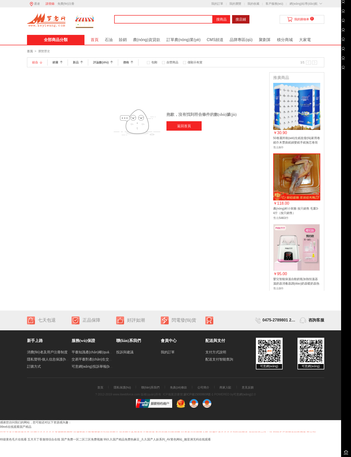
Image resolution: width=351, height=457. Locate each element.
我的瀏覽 (235, 3)
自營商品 (172, 62)
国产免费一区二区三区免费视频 (82, 439)
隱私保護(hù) (122, 387)
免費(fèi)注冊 (66, 3)
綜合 (37, 62)
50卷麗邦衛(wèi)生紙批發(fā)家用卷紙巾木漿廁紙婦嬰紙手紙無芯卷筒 (296, 140)
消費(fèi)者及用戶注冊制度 (47, 352)
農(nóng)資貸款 (146, 40)
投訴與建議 (125, 352)
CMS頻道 (215, 40)
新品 (78, 62)
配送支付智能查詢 (219, 359)
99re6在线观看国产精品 (15, 427)
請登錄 (50, 3)
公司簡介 (203, 387)
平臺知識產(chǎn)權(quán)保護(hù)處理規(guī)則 (109, 352)
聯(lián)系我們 (150, 387)
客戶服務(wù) (274, 3)
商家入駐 (225, 387)
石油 (109, 40)
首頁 (95, 40)
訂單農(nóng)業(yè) (183, 40)
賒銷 (123, 40)
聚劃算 (265, 40)
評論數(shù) (103, 62)
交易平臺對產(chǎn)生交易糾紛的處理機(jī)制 (106, 359)
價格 (128, 62)
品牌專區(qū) (241, 40)
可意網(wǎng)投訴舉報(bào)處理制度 (100, 366)
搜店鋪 (241, 19)
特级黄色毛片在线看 (13, 439)
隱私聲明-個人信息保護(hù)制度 (51, 359)
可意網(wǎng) (242, 394)
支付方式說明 (215, 352)
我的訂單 (217, 3)
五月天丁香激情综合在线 (43, 439)
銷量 (58, 62)
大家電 (305, 40)
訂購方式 (34, 366)
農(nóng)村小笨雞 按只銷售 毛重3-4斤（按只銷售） (296, 211)
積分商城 (285, 40)
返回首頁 (184, 126)
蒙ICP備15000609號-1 (198, 394)
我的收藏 (253, 3)
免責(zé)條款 (178, 387)
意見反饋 (248, 387)
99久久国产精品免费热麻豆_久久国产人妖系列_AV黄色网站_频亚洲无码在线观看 (157, 439)
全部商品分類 (56, 40)
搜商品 (221, 19)
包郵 (154, 62)
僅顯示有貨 (195, 62)
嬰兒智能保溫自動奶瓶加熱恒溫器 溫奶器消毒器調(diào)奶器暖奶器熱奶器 (296, 281)
